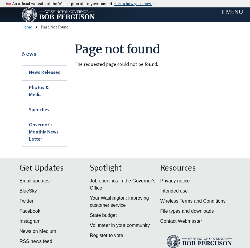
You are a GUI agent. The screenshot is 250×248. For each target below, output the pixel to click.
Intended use (174, 190)
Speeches (39, 109)
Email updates (35, 180)
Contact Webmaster (181, 221)
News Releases (44, 72)
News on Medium (38, 231)
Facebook (30, 211)
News (29, 54)
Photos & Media (39, 90)
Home (27, 26)
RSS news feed (36, 241)
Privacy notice (175, 180)
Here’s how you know (133, 3)
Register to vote (106, 235)
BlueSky (28, 190)
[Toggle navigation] (232, 11)
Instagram (30, 221)
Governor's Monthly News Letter (43, 132)
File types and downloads (187, 211)
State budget (103, 215)
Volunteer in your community (120, 225)
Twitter (27, 201)
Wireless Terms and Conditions (193, 201)
